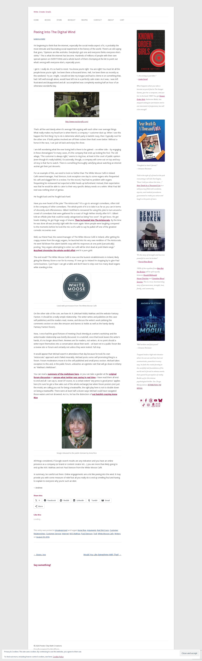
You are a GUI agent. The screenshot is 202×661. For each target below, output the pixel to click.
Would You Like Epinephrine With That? (102, 554)
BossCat (71, 20)
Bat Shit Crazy (103, 530)
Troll (95, 533)
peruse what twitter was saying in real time (74, 377)
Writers (117, 533)
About (111, 20)
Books (47, 20)
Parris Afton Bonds (145, 261)
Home (36, 20)
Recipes (85, 20)
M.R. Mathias (75, 533)
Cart (122, 20)
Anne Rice (82, 530)
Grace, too (40, 554)
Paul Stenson (87, 533)
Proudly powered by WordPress (46, 649)
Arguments (91, 530)
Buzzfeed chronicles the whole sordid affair (54, 250)
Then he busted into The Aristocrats (92, 220)
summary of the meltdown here (63, 374)
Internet (65, 533)
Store (59, 20)
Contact (98, 20)
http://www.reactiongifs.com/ (76, 121)
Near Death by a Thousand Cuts (148, 185)
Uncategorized (61, 530)
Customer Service (53, 533)
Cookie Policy (58, 657)
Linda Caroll (143, 79)
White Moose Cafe (106, 533)
